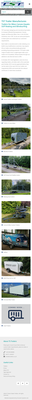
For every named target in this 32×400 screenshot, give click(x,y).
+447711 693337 (9, 354)
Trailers (5, 366)
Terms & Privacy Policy (9, 376)
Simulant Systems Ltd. (22, 398)
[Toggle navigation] (29, 4)
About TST (6, 370)
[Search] (13, 12)
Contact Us (6, 374)
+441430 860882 (10, 352)
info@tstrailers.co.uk (11, 356)
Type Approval (7, 372)
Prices (5, 368)
